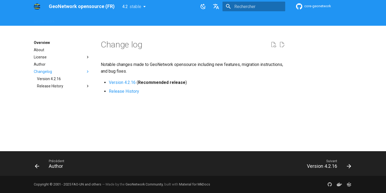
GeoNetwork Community (144, 184)
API (160, 19)
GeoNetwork (44, 19)
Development (180, 19)
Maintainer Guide (136, 19)
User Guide (106, 19)
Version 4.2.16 (122, 82)
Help (87, 19)
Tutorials (206, 19)
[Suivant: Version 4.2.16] (327, 165)
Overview (69, 19)
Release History (124, 91)
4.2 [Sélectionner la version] (131, 6)
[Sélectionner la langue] (216, 6)
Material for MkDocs (194, 184)
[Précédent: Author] (51, 165)
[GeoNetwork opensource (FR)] (37, 6)
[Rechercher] (253, 6)
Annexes (227, 19)
